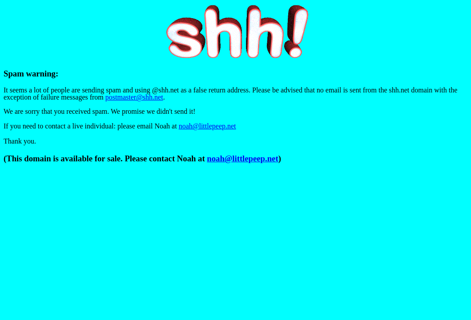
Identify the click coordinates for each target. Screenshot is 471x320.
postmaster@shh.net (134, 97)
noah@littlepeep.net (207, 126)
